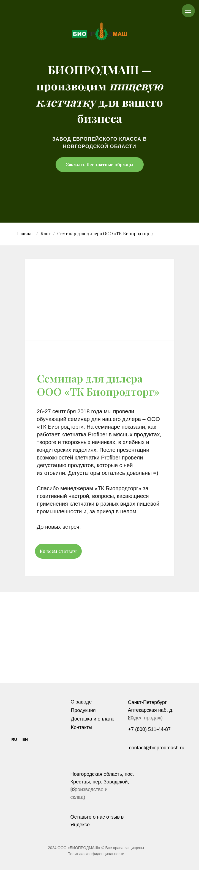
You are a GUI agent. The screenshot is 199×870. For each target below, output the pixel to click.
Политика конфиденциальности (95, 854)
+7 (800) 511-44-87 (149, 729)
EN (25, 739)
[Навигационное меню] (188, 11)
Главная (25, 233)
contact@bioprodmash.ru (156, 747)
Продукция (83, 710)
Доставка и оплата (92, 719)
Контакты (81, 727)
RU (14, 739)
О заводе (81, 702)
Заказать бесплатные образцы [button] (99, 164)
